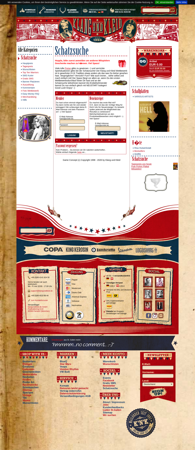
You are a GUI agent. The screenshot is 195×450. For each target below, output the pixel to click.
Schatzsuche (29, 58)
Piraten (27, 379)
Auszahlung (28, 84)
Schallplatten (140, 91)
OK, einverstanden (164, 2)
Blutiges (27, 364)
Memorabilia (30, 374)
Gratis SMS (28, 78)
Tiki (25, 397)
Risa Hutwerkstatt (142, 148)
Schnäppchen (31, 387)
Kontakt (64, 385)
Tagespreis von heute (141, 164)
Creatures (28, 366)
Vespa (63, 366)
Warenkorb (109, 361)
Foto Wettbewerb (31, 91)
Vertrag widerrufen (70, 391)
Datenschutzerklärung (72, 393)
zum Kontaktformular (39, 300)
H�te (137, 143)
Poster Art (28, 382)
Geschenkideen (32, 372)
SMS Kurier (28, 75)
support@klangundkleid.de (42, 291)
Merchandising (29, 97)
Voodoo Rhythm (69, 369)
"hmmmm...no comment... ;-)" (82, 345)
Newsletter (109, 385)
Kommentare (29, 87)
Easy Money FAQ (31, 94)
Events (107, 378)
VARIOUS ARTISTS (143, 96)
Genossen (28, 369)
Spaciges (28, 392)
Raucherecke (30, 384)
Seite (79, 152)
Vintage (27, 395)
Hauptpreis (28, 63)
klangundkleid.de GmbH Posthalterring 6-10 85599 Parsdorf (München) (39, 309)
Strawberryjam (57, 340)
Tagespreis (28, 66)
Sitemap (27, 390)
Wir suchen (109, 415)
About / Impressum (114, 402)
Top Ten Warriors (31, 72)
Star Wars (65, 364)
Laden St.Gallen (112, 410)
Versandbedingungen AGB (75, 396)
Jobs (105, 404)
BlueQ (63, 361)
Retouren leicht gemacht (74, 388)
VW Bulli (65, 372)
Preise (68, 68)
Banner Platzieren (31, 81)
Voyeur (27, 400)
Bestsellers (139, 151)
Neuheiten (28, 377)
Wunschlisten (29, 69)
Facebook (108, 380)
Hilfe (25, 100)
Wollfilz (137, 154)
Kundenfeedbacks (113, 407)
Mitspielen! (136, 169)
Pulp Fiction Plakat (140, 166)
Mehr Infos (181, 2)
